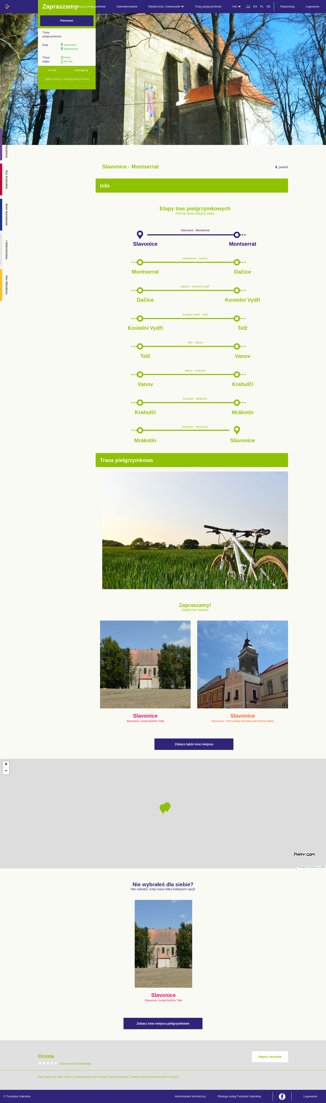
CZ (248, 6)
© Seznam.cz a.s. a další (316, 867)
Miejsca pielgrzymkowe (91, 6)
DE (268, 6)
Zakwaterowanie (127, 6)
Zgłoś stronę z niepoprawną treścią (67, 79)
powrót (281, 167)
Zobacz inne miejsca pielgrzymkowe (163, 1023)
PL (261, 6)
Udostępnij (81, 70)
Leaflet (301, 867)
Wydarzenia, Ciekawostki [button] (166, 6)
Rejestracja (287, 6)
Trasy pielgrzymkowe (208, 6)
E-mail (52, 70)
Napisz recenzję (269, 1056)
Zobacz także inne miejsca (194, 744)
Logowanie (312, 6)
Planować (66, 20)
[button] (163, 809)
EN (255, 6)
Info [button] (237, 6)
